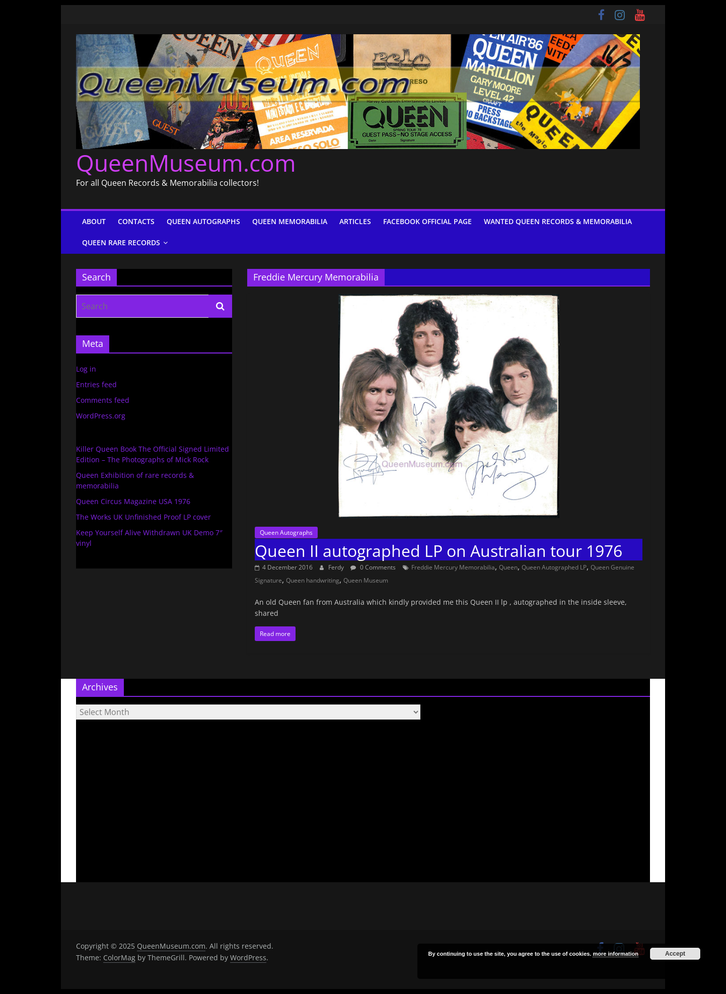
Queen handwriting (312, 580)
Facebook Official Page (427, 221)
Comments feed (102, 400)
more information (615, 954)
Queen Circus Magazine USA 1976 (133, 501)
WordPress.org (100, 415)
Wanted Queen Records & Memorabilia (558, 221)
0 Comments (373, 567)
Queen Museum (365, 580)
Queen (508, 567)
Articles (355, 221)
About (94, 221)
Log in (86, 369)
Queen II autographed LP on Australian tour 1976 (438, 550)
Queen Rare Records (121, 242)
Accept (675, 953)
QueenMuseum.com (186, 162)
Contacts (136, 221)
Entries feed (96, 384)
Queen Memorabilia (289, 221)
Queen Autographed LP (554, 567)
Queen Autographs (203, 221)
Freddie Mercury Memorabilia (453, 567)
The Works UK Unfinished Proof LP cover (143, 517)
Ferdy (336, 567)
